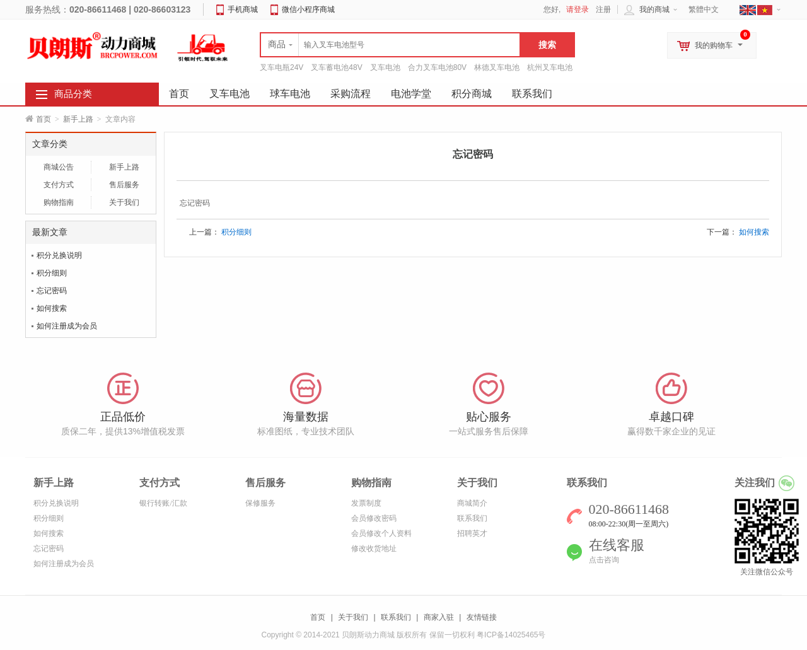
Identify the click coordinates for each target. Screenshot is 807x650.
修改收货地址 (374, 548)
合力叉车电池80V (437, 67)
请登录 (577, 9)
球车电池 (290, 93)
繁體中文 (703, 9)
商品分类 (73, 94)
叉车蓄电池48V (336, 67)
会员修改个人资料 (381, 533)
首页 (43, 119)
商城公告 (59, 167)
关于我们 (124, 202)
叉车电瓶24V (281, 67)
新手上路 (78, 119)
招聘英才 (472, 533)
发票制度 (366, 503)
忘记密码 (52, 290)
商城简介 (472, 503)
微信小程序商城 (308, 9)
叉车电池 (385, 67)
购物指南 (59, 202)
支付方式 (59, 184)
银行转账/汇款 (163, 503)
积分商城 (471, 93)
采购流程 (350, 93)
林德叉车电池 (497, 67)
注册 (603, 9)
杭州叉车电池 (549, 67)
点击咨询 (604, 559)
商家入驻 (439, 617)
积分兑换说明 (59, 255)
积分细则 (52, 273)
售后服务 (124, 184)
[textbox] (390, 44)
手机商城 (243, 9)
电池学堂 (411, 93)
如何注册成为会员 (67, 326)
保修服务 (260, 503)
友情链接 (482, 617)
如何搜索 (52, 308)
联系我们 (532, 93)
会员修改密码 (374, 518)
